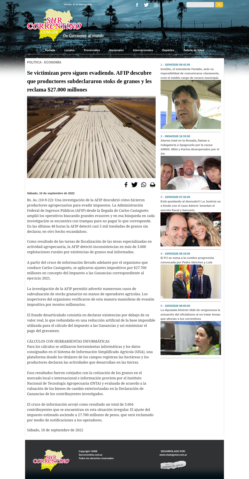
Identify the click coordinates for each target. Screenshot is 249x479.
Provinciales (92, 50)
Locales (69, 50)
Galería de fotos (193, 50)
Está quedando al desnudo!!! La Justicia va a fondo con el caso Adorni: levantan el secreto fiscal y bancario (190, 206)
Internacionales (143, 50)
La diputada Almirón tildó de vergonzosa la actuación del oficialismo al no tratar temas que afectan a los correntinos (190, 314)
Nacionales (116, 50)
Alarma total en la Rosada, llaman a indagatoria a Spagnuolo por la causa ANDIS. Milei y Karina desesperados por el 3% (189, 147)
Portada (52, 50)
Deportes (168, 50)
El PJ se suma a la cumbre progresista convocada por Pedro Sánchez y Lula (187, 260)
